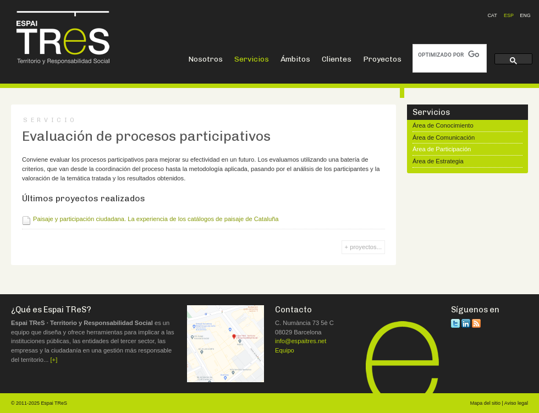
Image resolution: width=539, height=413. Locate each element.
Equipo (284, 350)
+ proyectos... (363, 247)
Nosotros (205, 59)
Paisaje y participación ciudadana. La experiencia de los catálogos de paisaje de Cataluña (156, 219)
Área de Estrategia (438, 161)
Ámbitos (295, 59)
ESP (509, 15)
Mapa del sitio (485, 403)
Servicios (251, 59)
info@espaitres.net (300, 341)
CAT (492, 15)
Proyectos (382, 59)
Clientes (336, 59)
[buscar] (448, 55)
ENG (525, 15)
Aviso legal (516, 403)
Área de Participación (442, 149)
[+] (54, 359)
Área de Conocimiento (443, 125)
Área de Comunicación (444, 137)
